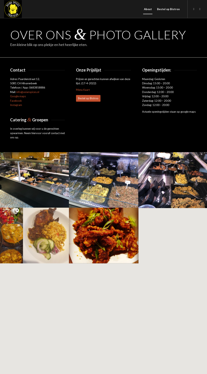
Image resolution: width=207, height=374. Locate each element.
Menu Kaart (83, 89)
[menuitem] (147, 9)
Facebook (16, 100)
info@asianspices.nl (27, 92)
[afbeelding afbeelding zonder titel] (34, 180)
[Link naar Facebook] (194, 9)
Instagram (16, 105)
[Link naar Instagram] (200, 9)
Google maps (18, 96)
